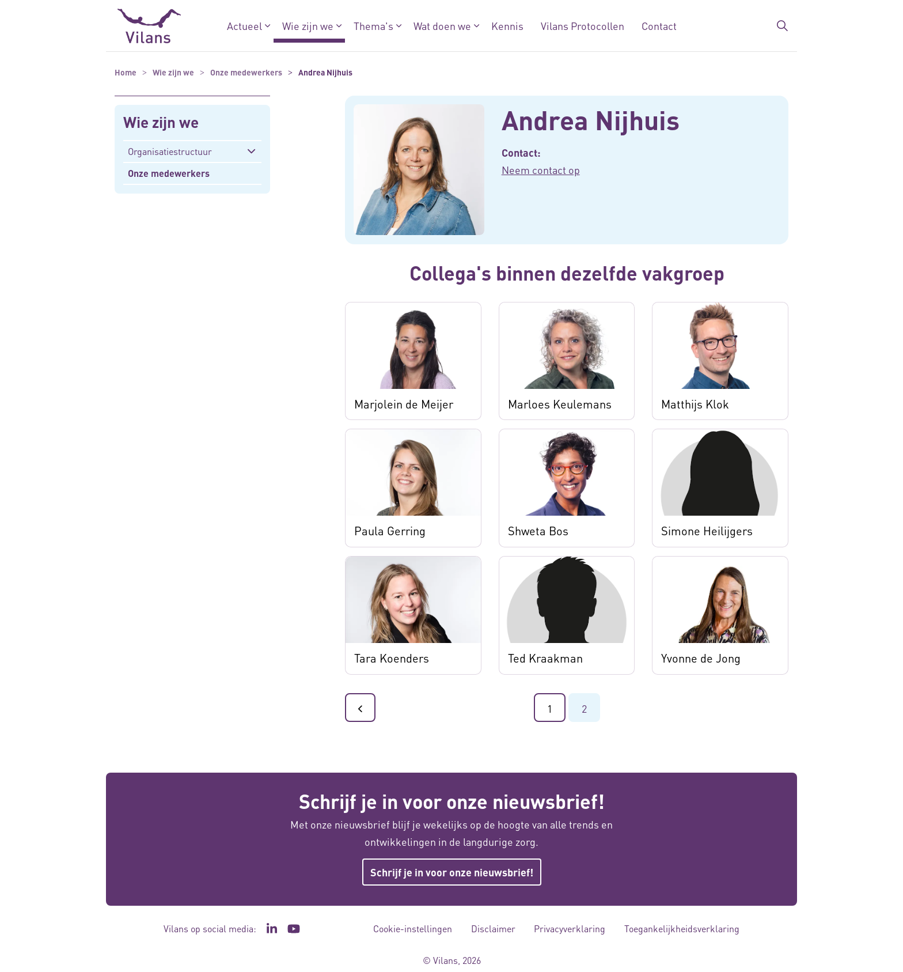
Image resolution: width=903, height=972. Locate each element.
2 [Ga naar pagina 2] (584, 708)
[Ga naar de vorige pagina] (360, 707)
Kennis (507, 25)
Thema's (373, 25)
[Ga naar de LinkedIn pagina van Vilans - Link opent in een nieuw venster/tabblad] (272, 929)
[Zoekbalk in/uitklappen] (782, 26)
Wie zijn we (307, 25)
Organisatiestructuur (170, 151)
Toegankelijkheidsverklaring (681, 928)
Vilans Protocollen (582, 25)
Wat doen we (442, 25)
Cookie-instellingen (412, 928)
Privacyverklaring (569, 928)
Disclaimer (493, 928)
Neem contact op (541, 169)
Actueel (244, 25)
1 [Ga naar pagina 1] (549, 708)
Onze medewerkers (169, 173)
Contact (659, 25)
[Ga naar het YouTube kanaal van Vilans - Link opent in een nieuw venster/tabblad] (294, 929)
